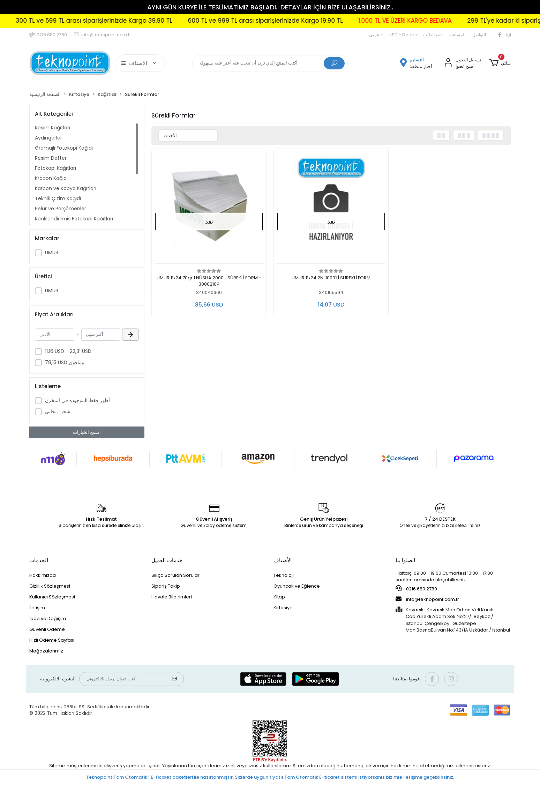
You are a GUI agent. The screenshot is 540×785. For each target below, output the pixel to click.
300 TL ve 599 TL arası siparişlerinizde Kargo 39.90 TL (120, 20)
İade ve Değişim (47, 618)
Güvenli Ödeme (47, 629)
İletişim (37, 607)
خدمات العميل (166, 560)
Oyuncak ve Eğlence (296, 586)
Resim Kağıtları (52, 127)
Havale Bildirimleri (171, 597)
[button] (500, 63)
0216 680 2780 (416, 588)
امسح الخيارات (87, 432)
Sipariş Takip (165, 586)
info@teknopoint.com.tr (427, 599)
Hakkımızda (42, 575)
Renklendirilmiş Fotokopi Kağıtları (74, 218)
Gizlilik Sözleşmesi (49, 586)
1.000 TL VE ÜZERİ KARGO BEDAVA (431, 20)
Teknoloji (283, 575)
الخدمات (38, 560)
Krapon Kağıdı (51, 178)
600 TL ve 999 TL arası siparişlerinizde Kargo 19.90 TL (291, 20)
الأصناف (282, 560)
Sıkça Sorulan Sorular (175, 575)
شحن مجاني (57, 411)
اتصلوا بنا (405, 560)
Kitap (279, 597)
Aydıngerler (48, 137)
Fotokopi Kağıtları (55, 168)
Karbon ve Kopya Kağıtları (65, 188)
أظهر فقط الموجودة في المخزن (77, 400)
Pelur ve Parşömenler (60, 208)
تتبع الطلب (432, 35)
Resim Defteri (51, 157)
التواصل (479, 35)
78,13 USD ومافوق (64, 362)
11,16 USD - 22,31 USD (68, 351)
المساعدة (457, 35)
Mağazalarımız (46, 651)
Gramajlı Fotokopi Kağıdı (64, 147)
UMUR (51, 252)
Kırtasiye (283, 607)
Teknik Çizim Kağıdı (58, 198)
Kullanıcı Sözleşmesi (52, 597)
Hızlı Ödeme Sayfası (51, 640)
